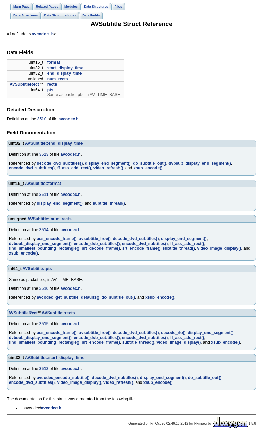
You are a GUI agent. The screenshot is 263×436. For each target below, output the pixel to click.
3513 (44, 155)
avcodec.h (43, 35)
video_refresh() (108, 169)
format (53, 63)
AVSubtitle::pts (37, 269)
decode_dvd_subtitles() (60, 164)
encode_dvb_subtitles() (97, 244)
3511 (44, 195)
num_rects (57, 80)
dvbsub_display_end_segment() (199, 164)
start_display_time (65, 69)
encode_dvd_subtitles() (32, 169)
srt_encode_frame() (141, 249)
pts (50, 91)
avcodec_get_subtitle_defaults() (68, 298)
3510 (42, 120)
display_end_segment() (107, 164)
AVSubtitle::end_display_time (54, 144)
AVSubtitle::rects (58, 313)
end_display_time (64, 74)
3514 (44, 230)
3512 (44, 369)
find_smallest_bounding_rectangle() (44, 249)
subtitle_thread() (109, 204)
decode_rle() (173, 333)
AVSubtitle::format (43, 184)
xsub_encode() (147, 169)
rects (52, 85)
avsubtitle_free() (95, 239)
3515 (44, 324)
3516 (44, 289)
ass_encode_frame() (56, 239)
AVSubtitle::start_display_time (54, 358)
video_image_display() (219, 249)
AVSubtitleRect (24, 85)
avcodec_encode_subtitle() (63, 378)
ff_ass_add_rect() (74, 169)
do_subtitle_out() (149, 164)
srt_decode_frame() (101, 249)
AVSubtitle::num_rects (49, 219)
